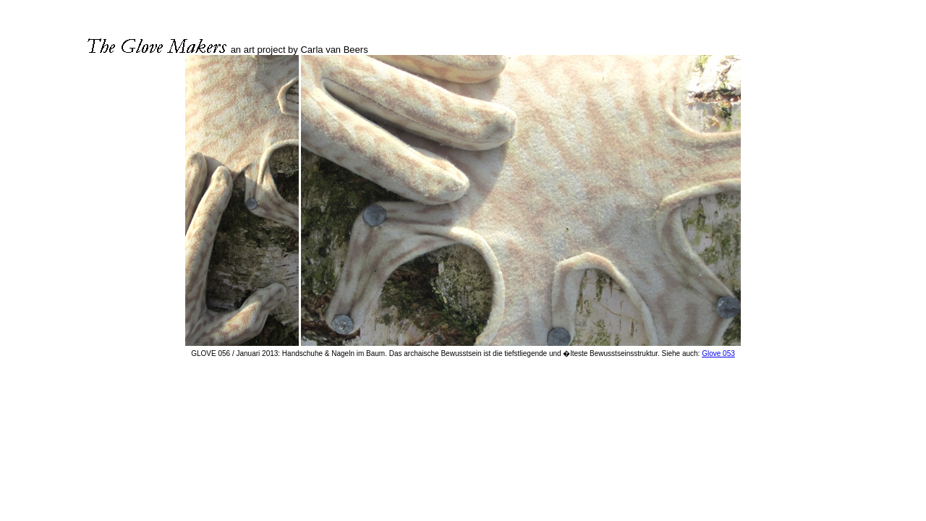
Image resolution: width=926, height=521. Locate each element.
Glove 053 (718, 353)
